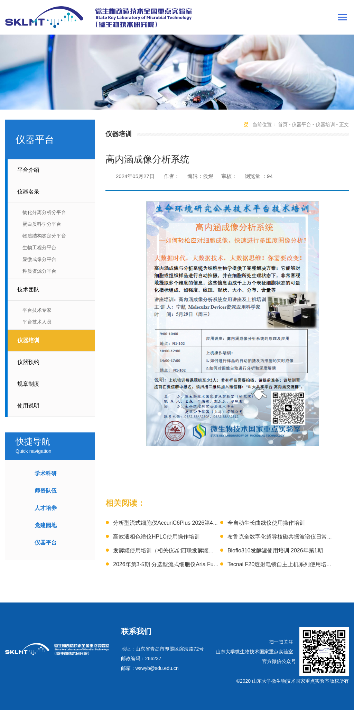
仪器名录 (28, 192)
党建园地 (46, 525)
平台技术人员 (37, 322)
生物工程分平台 (39, 247)
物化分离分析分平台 (44, 212)
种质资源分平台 (39, 271)
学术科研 (46, 473)
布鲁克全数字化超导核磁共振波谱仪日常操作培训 (288, 537)
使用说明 (28, 406)
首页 (283, 124)
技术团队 (28, 289)
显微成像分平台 (39, 259)
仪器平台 (46, 542)
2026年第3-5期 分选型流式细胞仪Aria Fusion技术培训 (179, 564)
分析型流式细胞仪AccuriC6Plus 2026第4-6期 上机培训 (180, 523)
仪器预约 (28, 362)
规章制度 (28, 384)
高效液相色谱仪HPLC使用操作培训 (156, 537)
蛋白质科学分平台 (41, 224)
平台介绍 (28, 170)
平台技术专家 (37, 310)
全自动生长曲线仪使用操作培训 (266, 523)
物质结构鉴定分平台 (44, 236)
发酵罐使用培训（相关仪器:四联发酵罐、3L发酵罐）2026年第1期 (193, 550)
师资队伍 (46, 491)
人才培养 (46, 508)
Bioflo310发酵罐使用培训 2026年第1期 (275, 550)
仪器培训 (28, 340)
